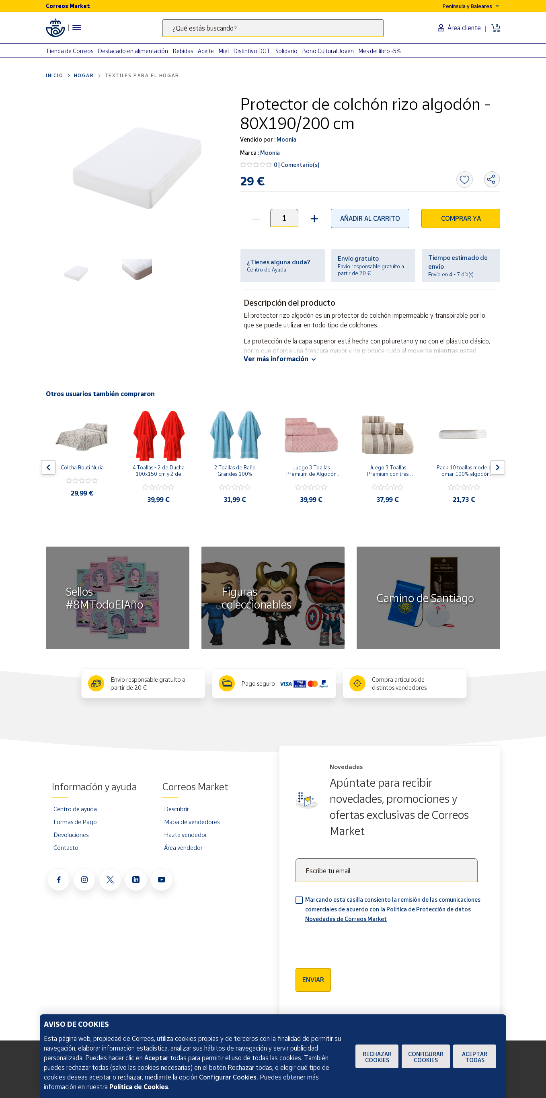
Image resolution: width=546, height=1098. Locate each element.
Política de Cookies (138, 1087)
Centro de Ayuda (266, 269)
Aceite (206, 50)
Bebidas (183, 50)
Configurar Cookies (425, 1057)
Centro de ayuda (75, 808)
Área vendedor (183, 847)
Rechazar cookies (377, 1057)
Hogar (84, 75)
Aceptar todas (474, 1057)
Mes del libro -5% (380, 50)
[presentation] (357, 942)
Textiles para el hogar (142, 75)
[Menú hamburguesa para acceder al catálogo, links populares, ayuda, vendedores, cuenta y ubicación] (77, 28)
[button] (313, 218)
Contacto (65, 847)
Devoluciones (70, 834)
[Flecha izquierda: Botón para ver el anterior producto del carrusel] (48, 467)
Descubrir (176, 808)
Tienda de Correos (69, 50)
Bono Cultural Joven (328, 50)
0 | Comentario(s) (297, 164)
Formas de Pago (75, 821)
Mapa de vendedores (192, 821)
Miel (224, 50)
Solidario (286, 50)
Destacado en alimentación (133, 50)
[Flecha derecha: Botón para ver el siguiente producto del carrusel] (498, 467)
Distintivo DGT (252, 50)
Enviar (313, 980)
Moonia (285, 139)
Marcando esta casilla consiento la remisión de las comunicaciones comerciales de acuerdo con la (392, 909)
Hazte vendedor (185, 834)
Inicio (55, 75)
